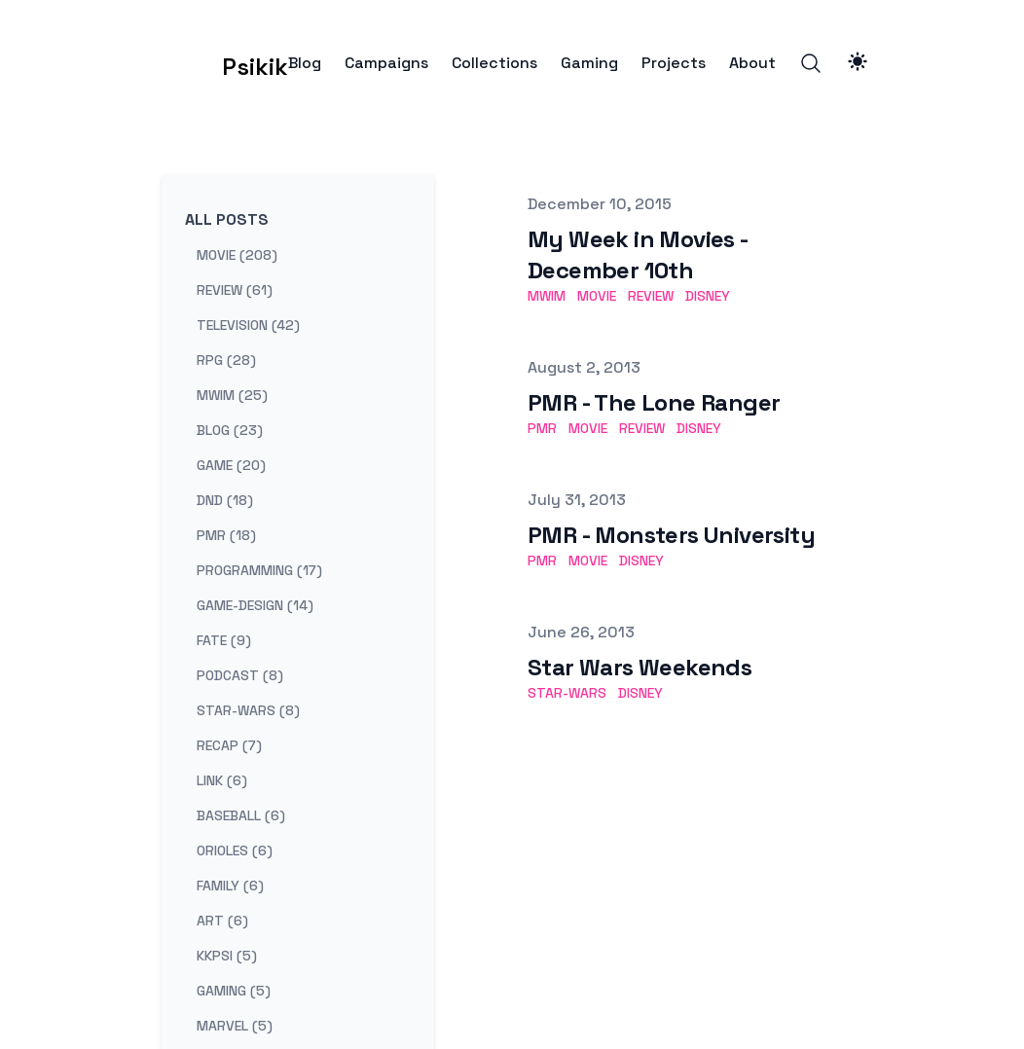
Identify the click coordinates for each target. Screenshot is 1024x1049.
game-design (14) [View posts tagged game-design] (255, 605)
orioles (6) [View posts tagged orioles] (235, 850)
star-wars (567, 693)
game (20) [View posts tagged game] (231, 465)
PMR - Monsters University (671, 535)
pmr (542, 428)
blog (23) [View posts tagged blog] (230, 430)
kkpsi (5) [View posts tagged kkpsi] (227, 955)
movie (596, 296)
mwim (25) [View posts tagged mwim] (232, 395)
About (752, 63)
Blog (304, 63)
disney (707, 296)
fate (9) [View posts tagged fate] (224, 640)
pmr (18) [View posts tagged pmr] (226, 535)
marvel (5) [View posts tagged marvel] (235, 1025)
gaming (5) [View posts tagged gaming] (234, 990)
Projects (673, 63)
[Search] (811, 63)
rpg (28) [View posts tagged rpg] (226, 360)
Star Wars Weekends (639, 667)
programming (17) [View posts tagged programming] (259, 570)
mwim (547, 296)
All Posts (227, 219)
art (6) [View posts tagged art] (222, 920)
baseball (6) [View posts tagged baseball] (241, 815)
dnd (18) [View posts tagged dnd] (225, 500)
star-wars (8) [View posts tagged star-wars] (248, 710)
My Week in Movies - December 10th (638, 254)
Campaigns (386, 63)
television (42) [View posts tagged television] (248, 325)
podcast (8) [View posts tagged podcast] (240, 675)
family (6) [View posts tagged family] (230, 885)
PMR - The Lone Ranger (654, 402)
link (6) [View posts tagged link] (222, 780)
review (651, 296)
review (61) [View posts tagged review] (235, 290)
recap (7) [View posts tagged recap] (229, 745)
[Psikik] (225, 63)
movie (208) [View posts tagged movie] (237, 255)
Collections (494, 63)
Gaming (589, 63)
